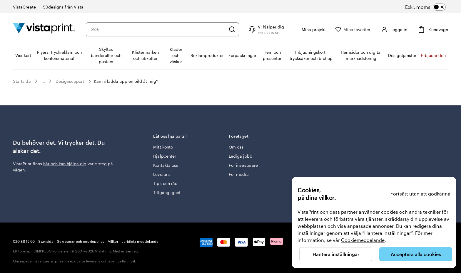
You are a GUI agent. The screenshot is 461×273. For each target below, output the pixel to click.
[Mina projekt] (309, 29)
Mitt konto (163, 146)
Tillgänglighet (167, 192)
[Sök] (232, 29)
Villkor (113, 241)
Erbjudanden (433, 55)
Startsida (22, 81)
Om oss (236, 146)
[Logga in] (393, 29)
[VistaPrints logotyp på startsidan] (44, 29)
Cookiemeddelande (363, 240)
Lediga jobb (240, 156)
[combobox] (158, 29)
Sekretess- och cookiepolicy (80, 241)
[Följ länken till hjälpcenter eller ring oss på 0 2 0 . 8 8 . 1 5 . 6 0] (265, 29)
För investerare (243, 165)
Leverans (162, 174)
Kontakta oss (165, 165)
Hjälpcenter (164, 156)
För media (239, 174)
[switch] (425, 7)
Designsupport (70, 81)
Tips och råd (165, 183)
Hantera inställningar (336, 254)
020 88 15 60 (24, 241)
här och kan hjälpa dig (64, 163)
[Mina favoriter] (352, 29)
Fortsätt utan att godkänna (420, 193)
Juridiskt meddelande (140, 241)
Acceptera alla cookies (416, 254)
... (43, 81)
